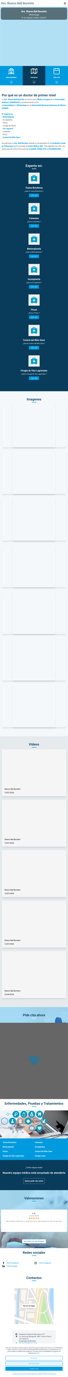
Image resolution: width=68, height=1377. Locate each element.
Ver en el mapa (29, 1306)
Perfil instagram (45, 1263)
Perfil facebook (13, 1263)
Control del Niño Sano (43, 1151)
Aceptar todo (34, 1369)
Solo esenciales (34, 1363)
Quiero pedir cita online (34, 1181)
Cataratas (39, 1142)
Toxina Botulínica (9, 1142)
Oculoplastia (40, 1147)
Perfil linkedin (12, 1266)
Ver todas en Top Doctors (34, 1241)
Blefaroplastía (8, 1147)
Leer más (34, 195)
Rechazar (34, 1358)
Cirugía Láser (40, 1156)
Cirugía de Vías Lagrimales (13, 1156)
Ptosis (5, 1151)
